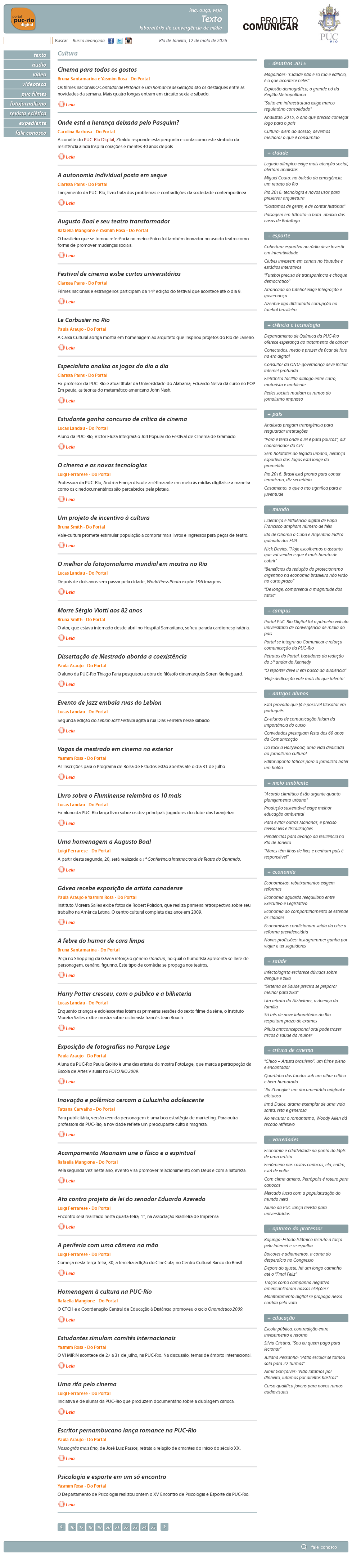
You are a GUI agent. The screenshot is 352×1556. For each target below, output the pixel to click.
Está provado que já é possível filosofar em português (305, 707)
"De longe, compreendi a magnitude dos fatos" (303, 592)
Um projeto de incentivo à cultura (104, 518)
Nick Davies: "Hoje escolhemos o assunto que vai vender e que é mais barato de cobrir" (303, 555)
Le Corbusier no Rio (84, 320)
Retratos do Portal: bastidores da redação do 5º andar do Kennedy (304, 659)
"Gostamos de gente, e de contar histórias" (304, 206)
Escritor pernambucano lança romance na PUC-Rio (127, 1430)
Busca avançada (89, 41)
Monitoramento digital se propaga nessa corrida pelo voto (303, 1299)
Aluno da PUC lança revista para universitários (295, 1210)
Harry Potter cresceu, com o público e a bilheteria (124, 994)
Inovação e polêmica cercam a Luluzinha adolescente (131, 1100)
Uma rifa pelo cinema (87, 1384)
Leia (70, 104)
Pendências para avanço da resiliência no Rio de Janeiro (304, 839)
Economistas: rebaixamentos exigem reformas (299, 886)
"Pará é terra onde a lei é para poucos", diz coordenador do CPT (305, 442)
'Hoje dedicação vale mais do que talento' (304, 678)
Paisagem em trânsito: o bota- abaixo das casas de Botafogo (304, 217)
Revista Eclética (28, 113)
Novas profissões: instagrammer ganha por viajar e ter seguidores (305, 943)
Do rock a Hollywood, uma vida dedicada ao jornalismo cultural (304, 750)
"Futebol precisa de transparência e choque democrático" (305, 278)
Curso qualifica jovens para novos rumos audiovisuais (303, 1389)
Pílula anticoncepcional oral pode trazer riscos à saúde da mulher (302, 1032)
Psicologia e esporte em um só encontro (112, 1477)
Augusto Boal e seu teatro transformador (114, 221)
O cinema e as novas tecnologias (102, 465)
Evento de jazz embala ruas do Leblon (110, 702)
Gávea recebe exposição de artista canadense (120, 888)
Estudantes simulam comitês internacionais (117, 1338)
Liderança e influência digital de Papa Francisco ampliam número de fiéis (300, 523)
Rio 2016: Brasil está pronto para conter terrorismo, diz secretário (302, 477)
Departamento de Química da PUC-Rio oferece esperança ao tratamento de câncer (306, 339)
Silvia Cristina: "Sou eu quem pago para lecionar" (302, 1346)
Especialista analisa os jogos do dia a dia (113, 366)
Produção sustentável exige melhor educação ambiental (297, 811)
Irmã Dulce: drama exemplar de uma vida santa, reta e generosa (304, 1107)
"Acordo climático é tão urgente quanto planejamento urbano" (302, 797)
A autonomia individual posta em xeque (112, 175)
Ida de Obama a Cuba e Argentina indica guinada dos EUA (303, 537)
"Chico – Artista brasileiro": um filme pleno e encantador (305, 1064)
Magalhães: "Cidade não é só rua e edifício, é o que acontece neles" (305, 77)
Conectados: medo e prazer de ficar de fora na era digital (305, 353)
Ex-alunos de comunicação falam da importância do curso (299, 722)
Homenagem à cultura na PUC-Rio (105, 1292)
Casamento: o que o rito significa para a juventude (303, 491)
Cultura (68, 53)
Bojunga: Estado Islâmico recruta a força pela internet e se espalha (303, 1242)
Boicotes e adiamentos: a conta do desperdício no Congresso (297, 1257)
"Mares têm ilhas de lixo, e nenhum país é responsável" (303, 854)
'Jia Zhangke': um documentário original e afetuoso (304, 1092)
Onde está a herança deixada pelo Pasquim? (118, 122)
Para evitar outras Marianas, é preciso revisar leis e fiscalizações (300, 825)
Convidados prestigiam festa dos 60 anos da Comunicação (304, 736)
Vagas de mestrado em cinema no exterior (115, 749)
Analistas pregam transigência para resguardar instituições (298, 428)
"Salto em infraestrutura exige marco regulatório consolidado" (299, 106)
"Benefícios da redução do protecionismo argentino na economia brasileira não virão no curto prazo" (306, 575)
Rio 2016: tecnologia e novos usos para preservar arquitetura (302, 195)
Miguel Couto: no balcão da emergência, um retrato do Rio (303, 181)
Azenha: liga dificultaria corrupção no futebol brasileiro (300, 306)
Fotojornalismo (28, 103)
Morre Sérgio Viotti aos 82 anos (100, 610)
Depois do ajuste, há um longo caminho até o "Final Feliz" (303, 1271)
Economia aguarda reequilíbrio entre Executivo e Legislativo (299, 900)
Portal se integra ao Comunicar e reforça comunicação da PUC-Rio (303, 645)
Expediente (32, 123)
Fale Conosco (30, 132)
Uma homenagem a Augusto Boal (104, 842)
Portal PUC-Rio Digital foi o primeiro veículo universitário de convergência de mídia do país (306, 628)
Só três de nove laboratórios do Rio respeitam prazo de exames (297, 1018)
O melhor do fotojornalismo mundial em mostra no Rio (132, 564)
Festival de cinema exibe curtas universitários (119, 274)
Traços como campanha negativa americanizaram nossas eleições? (296, 1285)
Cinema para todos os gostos (97, 69)
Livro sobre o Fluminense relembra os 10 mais (119, 795)
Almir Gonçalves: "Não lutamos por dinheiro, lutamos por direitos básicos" (301, 1374)
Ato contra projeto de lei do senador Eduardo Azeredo (132, 1199)
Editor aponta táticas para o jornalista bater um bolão (306, 764)
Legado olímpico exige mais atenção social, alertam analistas (306, 167)
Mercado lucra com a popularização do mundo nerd (302, 1196)
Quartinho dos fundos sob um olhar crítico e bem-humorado (305, 1078)
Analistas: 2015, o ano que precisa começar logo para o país (306, 120)
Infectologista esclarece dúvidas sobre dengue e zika (300, 975)
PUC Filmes (34, 93)
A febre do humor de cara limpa (101, 941)
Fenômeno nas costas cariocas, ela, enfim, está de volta (305, 1167)
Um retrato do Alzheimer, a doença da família (301, 1003)
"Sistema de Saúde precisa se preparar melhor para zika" (300, 989)
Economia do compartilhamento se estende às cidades (306, 914)
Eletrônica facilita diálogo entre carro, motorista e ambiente (300, 381)
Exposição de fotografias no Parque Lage (114, 1047)
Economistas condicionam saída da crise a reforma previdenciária (305, 929)
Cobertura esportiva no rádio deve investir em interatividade (304, 249)
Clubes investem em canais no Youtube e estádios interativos (303, 264)
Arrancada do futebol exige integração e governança (303, 292)
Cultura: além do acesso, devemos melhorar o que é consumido (297, 134)
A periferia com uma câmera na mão (108, 1245)
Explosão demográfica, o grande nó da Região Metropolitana (301, 92)
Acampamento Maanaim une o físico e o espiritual (126, 1153)
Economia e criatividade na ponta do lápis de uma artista (305, 1153)
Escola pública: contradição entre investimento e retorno (296, 1332)
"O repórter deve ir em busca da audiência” (305, 670)
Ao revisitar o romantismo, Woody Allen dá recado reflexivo (305, 1121)
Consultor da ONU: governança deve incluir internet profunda (306, 367)
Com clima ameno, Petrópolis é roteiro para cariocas (306, 1182)
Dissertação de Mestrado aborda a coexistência (122, 656)
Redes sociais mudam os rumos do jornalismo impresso (297, 396)
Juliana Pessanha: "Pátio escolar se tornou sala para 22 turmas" (304, 1360)
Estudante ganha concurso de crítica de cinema (122, 419)
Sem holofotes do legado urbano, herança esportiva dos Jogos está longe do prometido (304, 459)
